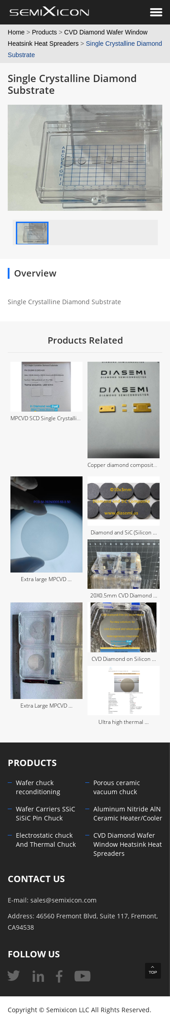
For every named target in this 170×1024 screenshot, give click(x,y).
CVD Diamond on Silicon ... (124, 659)
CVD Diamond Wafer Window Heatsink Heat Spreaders (127, 845)
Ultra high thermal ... (123, 722)
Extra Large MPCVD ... (46, 706)
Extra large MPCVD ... (46, 579)
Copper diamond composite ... (124, 465)
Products (44, 32)
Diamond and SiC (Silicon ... (124, 532)
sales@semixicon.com (63, 900)
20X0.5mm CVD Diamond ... (123, 595)
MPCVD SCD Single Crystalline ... (49, 418)
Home (16, 32)
